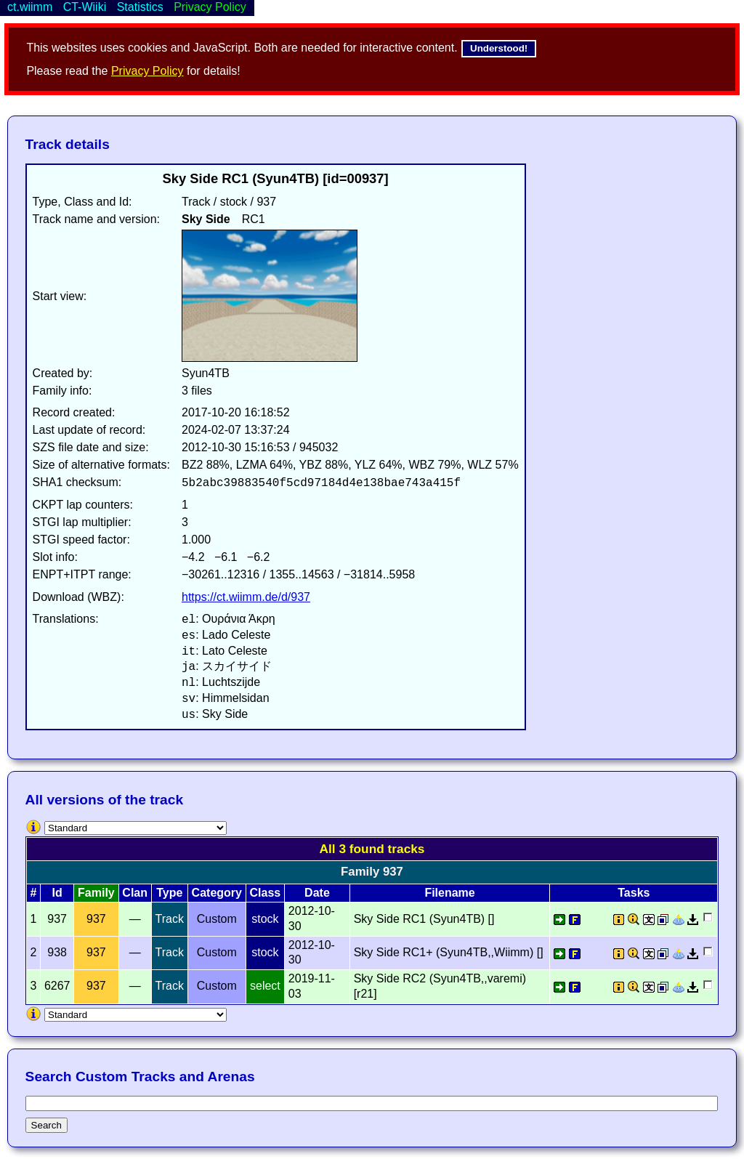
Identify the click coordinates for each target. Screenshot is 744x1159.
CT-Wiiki (85, 7)
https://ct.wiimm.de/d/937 (246, 597)
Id (57, 893)
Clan (134, 893)
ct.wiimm (29, 7)
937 (96, 919)
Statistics (140, 7)
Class (265, 893)
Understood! (498, 48)
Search (46, 1125)
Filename (449, 893)
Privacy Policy (147, 71)
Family (96, 893)
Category (217, 893)
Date (317, 893)
